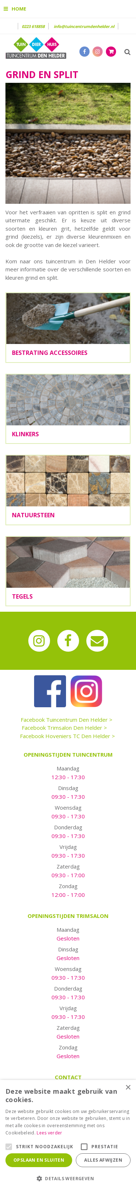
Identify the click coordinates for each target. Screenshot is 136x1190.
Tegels (22, 596)
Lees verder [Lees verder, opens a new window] (49, 1133)
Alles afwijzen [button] (103, 1160)
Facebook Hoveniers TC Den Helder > (67, 736)
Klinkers (25, 434)
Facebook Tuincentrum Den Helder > (66, 719)
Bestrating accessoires (49, 353)
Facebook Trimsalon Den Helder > (64, 727)
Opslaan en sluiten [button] (38, 1160)
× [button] (128, 1087)
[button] (68, 1178)
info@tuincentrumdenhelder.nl (84, 26)
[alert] (68, 1135)
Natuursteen (33, 515)
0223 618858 (33, 26)
